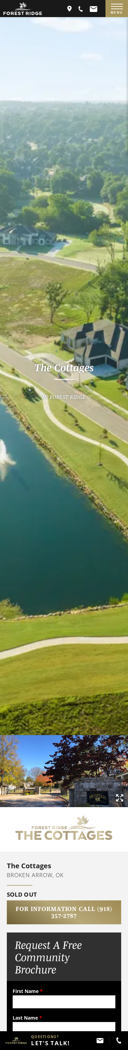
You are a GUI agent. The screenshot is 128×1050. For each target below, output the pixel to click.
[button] (81, 8)
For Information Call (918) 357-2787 (64, 912)
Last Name (27, 1017)
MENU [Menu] (117, 9)
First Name (28, 991)
